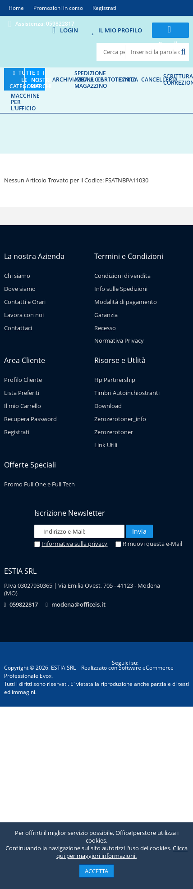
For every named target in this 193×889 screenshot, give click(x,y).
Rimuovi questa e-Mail (148, 544)
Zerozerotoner (113, 432)
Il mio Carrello (22, 406)
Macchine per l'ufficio (25, 102)
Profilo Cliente (23, 380)
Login (69, 30)
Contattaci (18, 328)
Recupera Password (30, 419)
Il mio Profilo (120, 30)
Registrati (16, 432)
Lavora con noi (24, 315)
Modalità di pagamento (125, 302)
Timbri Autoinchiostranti (127, 393)
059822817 (23, 604)
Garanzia (106, 315)
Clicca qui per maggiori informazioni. (122, 852)
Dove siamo (20, 289)
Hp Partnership (114, 380)
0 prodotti (170, 50)
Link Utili (105, 445)
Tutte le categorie (24, 79)
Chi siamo (17, 276)
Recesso (105, 328)
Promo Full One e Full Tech (39, 484)
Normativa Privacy (119, 340)
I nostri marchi (41, 79)
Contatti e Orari (25, 302)
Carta (127, 79)
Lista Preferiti (21, 393)
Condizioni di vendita (122, 276)
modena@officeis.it (78, 604)
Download (108, 406)
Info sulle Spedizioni (120, 289)
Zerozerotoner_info (120, 419)
